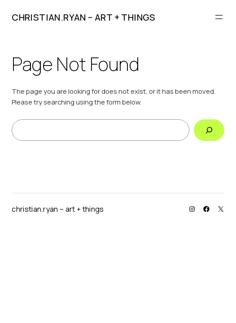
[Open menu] (219, 17)
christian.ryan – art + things (84, 17)
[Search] (209, 130)
